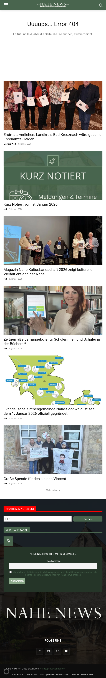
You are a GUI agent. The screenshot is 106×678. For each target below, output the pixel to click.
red (5, 209)
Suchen (88, 519)
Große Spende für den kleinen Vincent (35, 479)
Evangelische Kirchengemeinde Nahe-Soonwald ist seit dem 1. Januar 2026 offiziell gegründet (49, 411)
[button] (6, 671)
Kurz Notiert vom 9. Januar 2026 (30, 204)
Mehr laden (53, 490)
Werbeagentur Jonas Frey (52, 668)
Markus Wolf (10, 143)
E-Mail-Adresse (53, 561)
